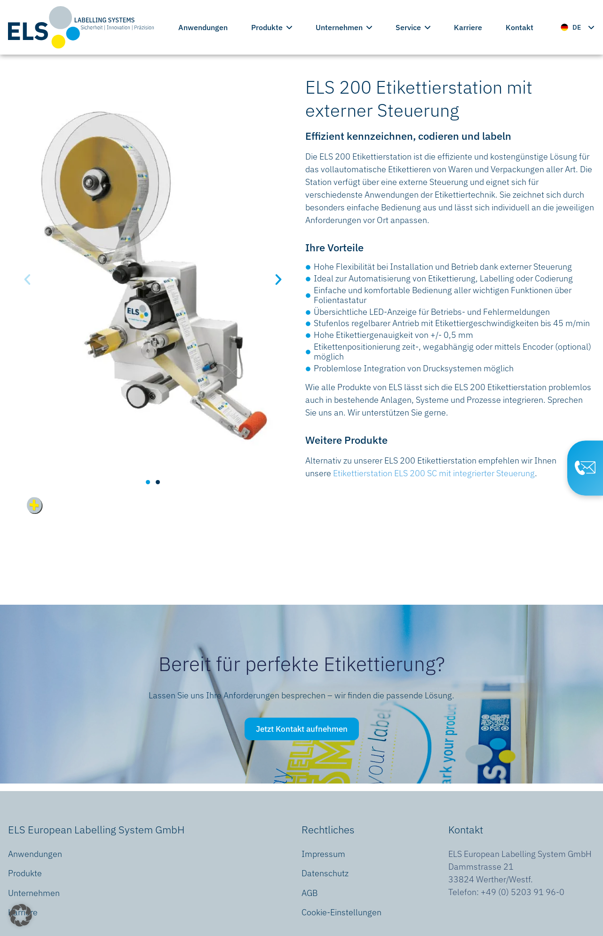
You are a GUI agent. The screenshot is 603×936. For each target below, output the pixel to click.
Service (413, 27)
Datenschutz (325, 873)
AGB (309, 893)
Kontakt (519, 27)
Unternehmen (344, 27)
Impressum (323, 853)
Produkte (271, 27)
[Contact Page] (584, 468)
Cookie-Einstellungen (341, 912)
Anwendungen (203, 27)
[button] (27, 279)
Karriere (468, 27)
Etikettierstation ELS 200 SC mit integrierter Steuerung (434, 473)
